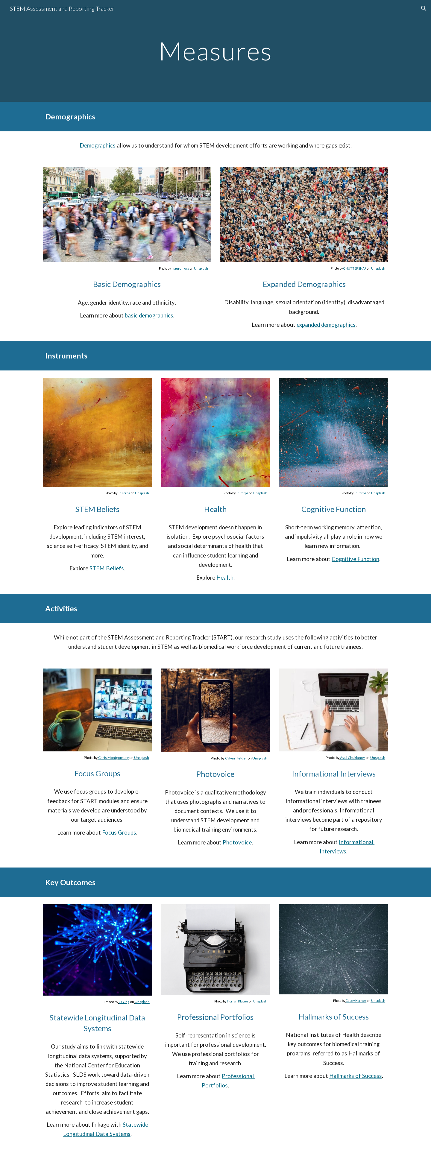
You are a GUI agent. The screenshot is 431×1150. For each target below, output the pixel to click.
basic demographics (149, 315)
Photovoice (237, 842)
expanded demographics (326, 324)
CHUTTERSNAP (354, 268)
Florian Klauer (237, 1001)
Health (224, 577)
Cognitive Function (355, 559)
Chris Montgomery (113, 757)
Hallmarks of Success (355, 1075)
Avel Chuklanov (352, 757)
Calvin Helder (236, 758)
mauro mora (180, 268)
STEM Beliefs (106, 568)
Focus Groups (119, 832)
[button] (424, 8)
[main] (215, 51)
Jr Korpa (124, 493)
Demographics (98, 145)
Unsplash (201, 268)
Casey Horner (356, 1000)
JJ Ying (124, 1001)
